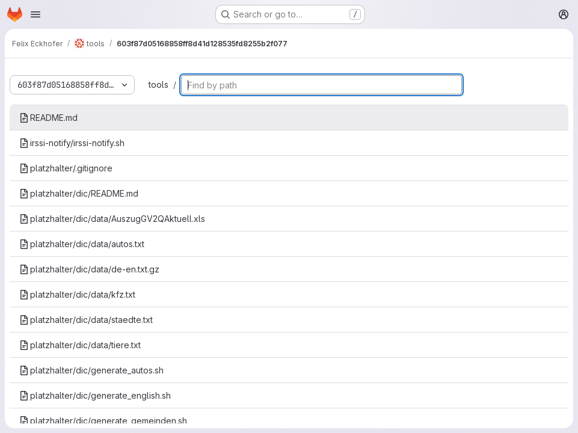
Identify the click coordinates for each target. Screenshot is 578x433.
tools (158, 84)
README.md (48, 117)
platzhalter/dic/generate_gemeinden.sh (103, 421)
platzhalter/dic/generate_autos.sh (91, 370)
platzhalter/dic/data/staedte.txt (86, 320)
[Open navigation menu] (35, 14)
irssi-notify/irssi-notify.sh (72, 143)
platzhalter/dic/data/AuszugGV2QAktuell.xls (112, 218)
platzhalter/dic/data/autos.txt (81, 244)
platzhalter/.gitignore (65, 168)
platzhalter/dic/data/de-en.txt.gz (89, 269)
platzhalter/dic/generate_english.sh (95, 395)
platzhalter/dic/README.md (78, 193)
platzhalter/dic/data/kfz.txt (77, 294)
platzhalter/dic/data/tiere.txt (80, 345)
